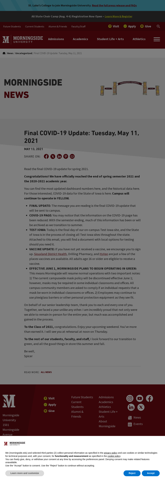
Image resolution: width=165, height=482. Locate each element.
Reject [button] (132, 473)
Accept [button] (151, 473)
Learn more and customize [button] (24, 473)
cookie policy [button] (114, 456)
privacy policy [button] (110, 453)
